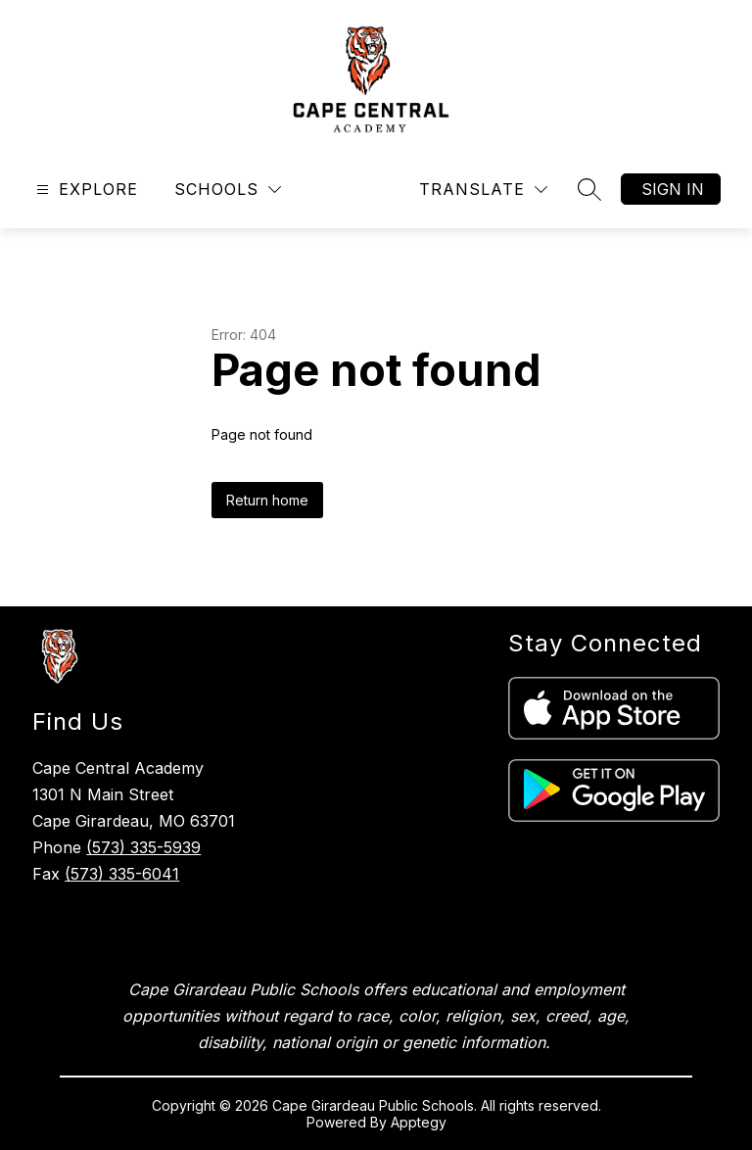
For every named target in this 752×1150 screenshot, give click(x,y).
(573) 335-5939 (143, 847)
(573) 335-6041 (122, 874)
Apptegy (418, 1122)
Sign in (672, 189)
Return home (267, 500)
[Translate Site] (483, 189)
